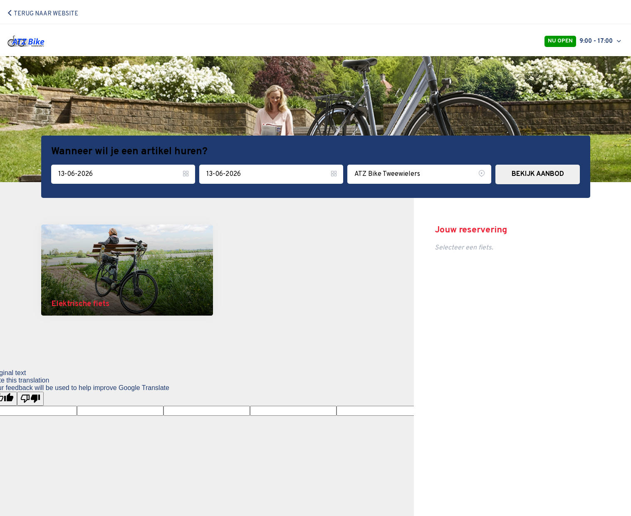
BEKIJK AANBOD (538, 174)
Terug (42, 14)
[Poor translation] (30, 399)
